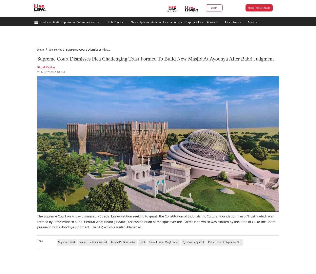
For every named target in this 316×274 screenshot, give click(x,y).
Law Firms (233, 22)
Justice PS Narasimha (123, 242)
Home (41, 49)
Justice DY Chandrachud (93, 242)
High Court (114, 22)
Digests (210, 22)
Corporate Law (194, 22)
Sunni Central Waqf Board (163, 242)
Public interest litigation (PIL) (224, 242)
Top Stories (68, 22)
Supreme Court (86, 22)
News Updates (140, 22)
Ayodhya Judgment (193, 242)
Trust (142, 242)
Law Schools (173, 22)
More (252, 22)
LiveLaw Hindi (49, 22)
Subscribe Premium (259, 7)
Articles (156, 22)
